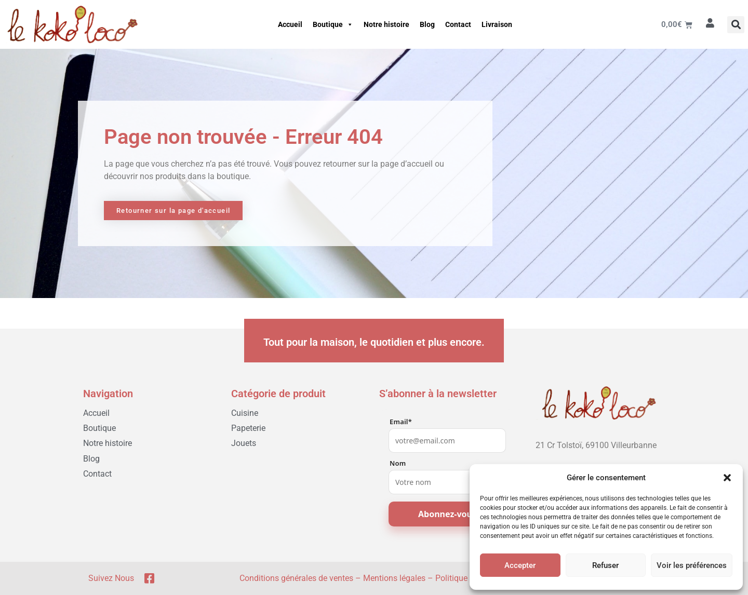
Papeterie (248, 428)
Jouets (243, 443)
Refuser (605, 565)
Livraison (497, 24)
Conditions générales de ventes (296, 578)
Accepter (520, 565)
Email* (401, 421)
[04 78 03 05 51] (596, 461)
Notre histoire (386, 24)
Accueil (290, 24)
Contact (458, 24)
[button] (727, 477)
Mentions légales (394, 578)
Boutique (333, 24)
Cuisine (244, 413)
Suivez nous (111, 578)
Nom (398, 463)
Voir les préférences (692, 565)
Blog (427, 24)
